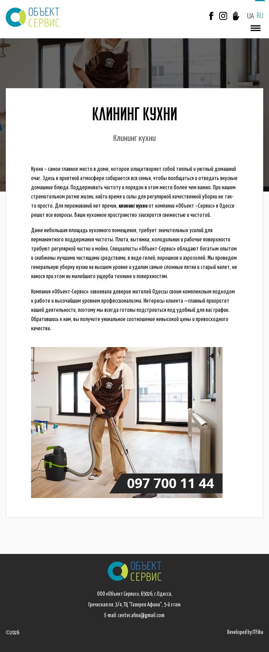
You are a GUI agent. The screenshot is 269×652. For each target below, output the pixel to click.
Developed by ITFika (245, 632)
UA (250, 16)
